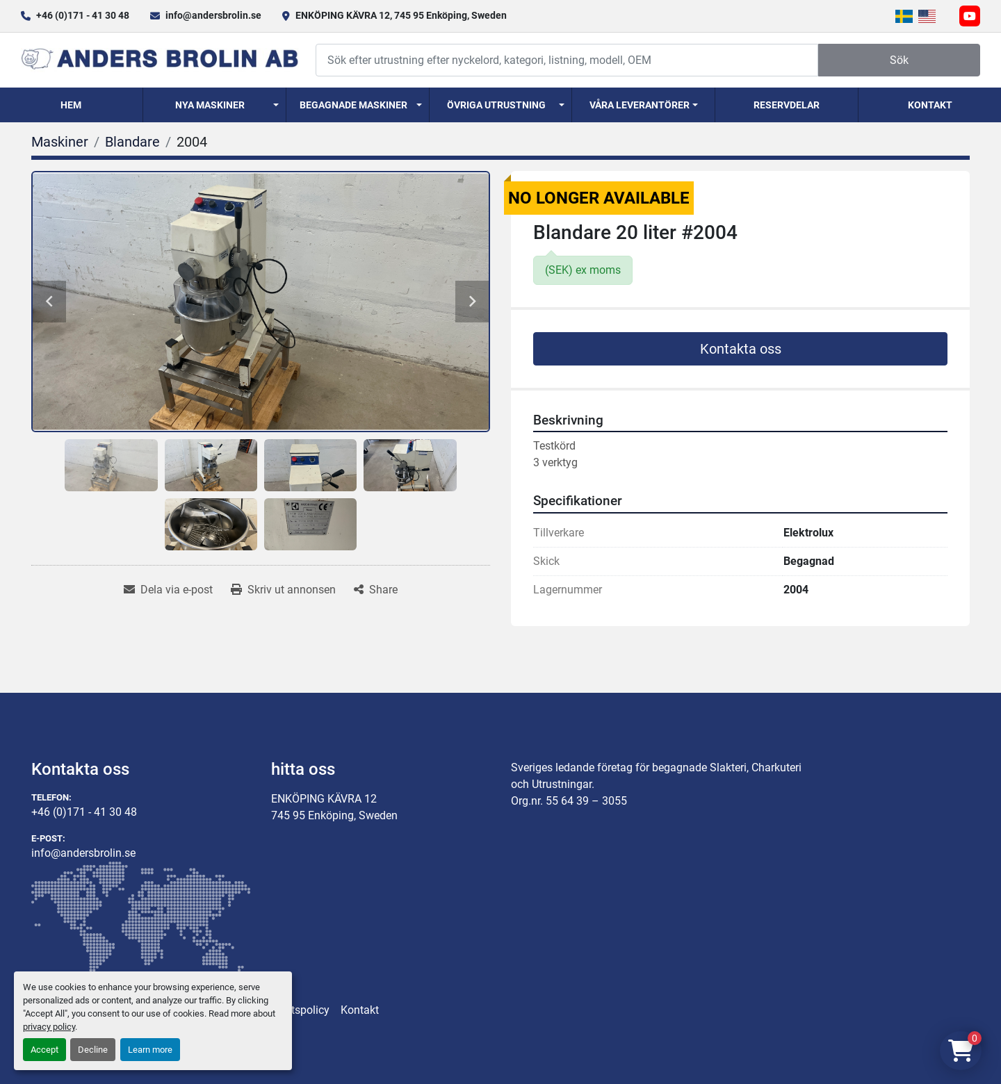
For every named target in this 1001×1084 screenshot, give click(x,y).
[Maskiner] (59, 141)
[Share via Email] (168, 590)
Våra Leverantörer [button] (639, 104)
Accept (44, 1049)
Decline (93, 1049)
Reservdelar (787, 104)
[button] (214, 105)
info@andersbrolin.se (213, 15)
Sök (899, 60)
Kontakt (930, 104)
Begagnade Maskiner (353, 104)
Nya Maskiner (210, 104)
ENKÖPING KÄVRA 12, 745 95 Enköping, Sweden (401, 15)
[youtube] (969, 16)
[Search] (567, 60)
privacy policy (49, 1026)
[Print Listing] (283, 590)
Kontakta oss (740, 348)
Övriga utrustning (496, 104)
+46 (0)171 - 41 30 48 (82, 15)
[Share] (376, 590)
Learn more (150, 1049)
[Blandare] (132, 141)
